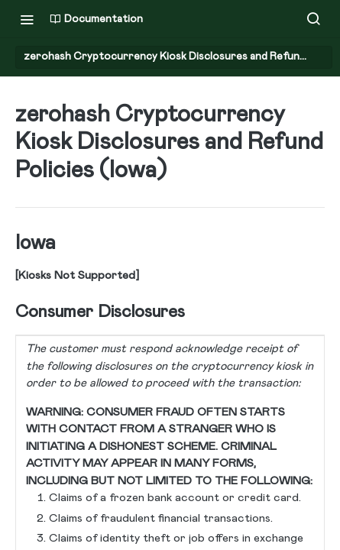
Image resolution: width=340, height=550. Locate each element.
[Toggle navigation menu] (26, 19)
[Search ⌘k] (313, 19)
